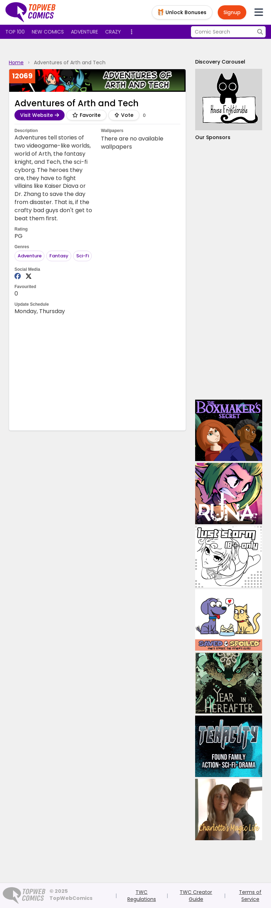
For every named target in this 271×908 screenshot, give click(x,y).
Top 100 (15, 31)
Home (16, 62)
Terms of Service (250, 896)
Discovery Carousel (220, 61)
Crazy (113, 31)
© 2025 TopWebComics (70, 895)
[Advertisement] (228, 270)
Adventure (84, 31)
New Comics (48, 31)
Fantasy (58, 255)
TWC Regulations (141, 896)
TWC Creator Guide (196, 896)
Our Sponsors (212, 137)
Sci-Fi (82, 255)
